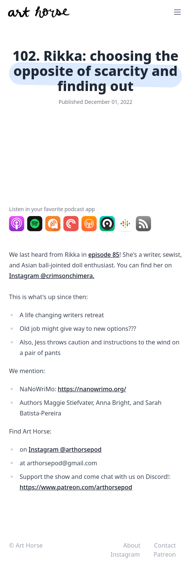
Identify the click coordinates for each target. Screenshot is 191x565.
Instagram (126, 554)
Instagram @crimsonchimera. (51, 276)
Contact (165, 545)
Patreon (165, 554)
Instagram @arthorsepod (65, 449)
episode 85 (104, 254)
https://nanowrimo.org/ (92, 389)
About (132, 545)
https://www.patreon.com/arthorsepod (76, 487)
